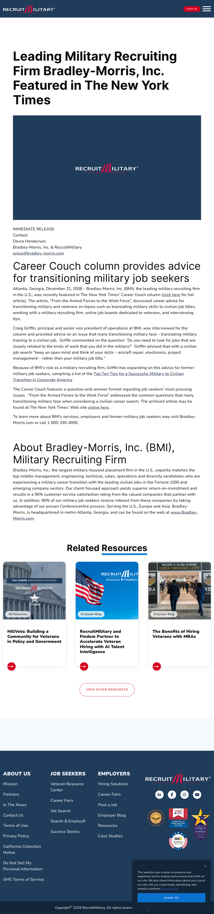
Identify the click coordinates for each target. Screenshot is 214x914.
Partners (11, 794)
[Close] (205, 866)
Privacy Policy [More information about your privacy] (169, 889)
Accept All (171, 898)
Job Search (61, 811)
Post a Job (107, 805)
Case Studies (110, 836)
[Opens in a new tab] (159, 794)
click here (171, 294)
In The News (15, 805)
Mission (10, 784)
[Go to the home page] (178, 778)
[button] (207, 8)
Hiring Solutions (113, 784)
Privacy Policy (16, 836)
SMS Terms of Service (23, 879)
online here (98, 407)
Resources (107, 825)
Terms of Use (15, 825)
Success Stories (65, 831)
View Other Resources (107, 690)
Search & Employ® (68, 821)
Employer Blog (112, 815)
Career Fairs (62, 800)
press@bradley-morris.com (38, 253)
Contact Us (13, 815)
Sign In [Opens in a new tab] (192, 9)
